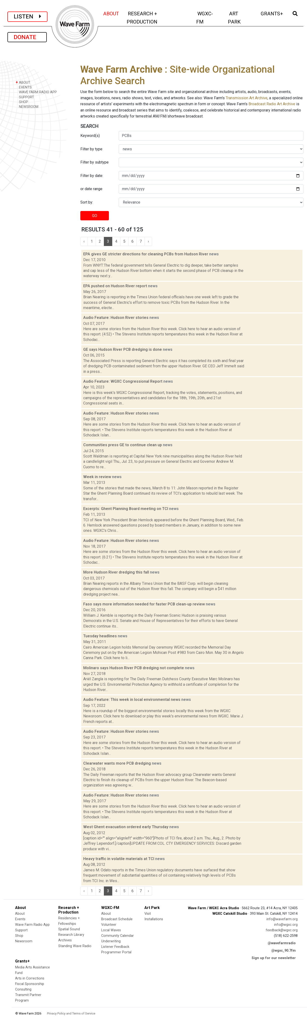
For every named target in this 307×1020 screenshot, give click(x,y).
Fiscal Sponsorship (29, 984)
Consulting (23, 989)
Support (21, 930)
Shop (19, 936)
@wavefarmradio (282, 943)
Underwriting (111, 941)
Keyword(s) (90, 135)
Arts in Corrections (29, 978)
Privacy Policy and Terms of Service (71, 1013)
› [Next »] (148, 241)
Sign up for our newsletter (274, 958)
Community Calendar (117, 936)
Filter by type (91, 149)
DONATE (27, 37)
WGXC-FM (209, 17)
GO (94, 215)
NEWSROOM (27, 106)
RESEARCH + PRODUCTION (152, 17)
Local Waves (111, 930)
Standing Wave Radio (74, 946)
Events (20, 919)
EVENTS (24, 87)
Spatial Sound (69, 929)
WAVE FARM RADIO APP (36, 92)
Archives (65, 940)
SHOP (22, 102)
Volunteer (108, 925)
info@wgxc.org (286, 925)
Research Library (71, 935)
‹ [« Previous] (84, 241)
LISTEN (27, 16)
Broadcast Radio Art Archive (271, 104)
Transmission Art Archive (246, 98)
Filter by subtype (94, 162)
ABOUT (111, 13)
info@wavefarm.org (282, 919)
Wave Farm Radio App (32, 925)
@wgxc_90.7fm (283, 951)
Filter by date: (91, 175)
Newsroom (23, 941)
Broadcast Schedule (117, 919)
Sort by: (86, 202)
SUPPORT (25, 97)
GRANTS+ (272, 13)
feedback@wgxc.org (282, 930)
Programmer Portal (116, 952)
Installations (153, 919)
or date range (91, 189)
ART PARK (241, 17)
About (20, 914)
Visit (147, 914)
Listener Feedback (115, 947)
